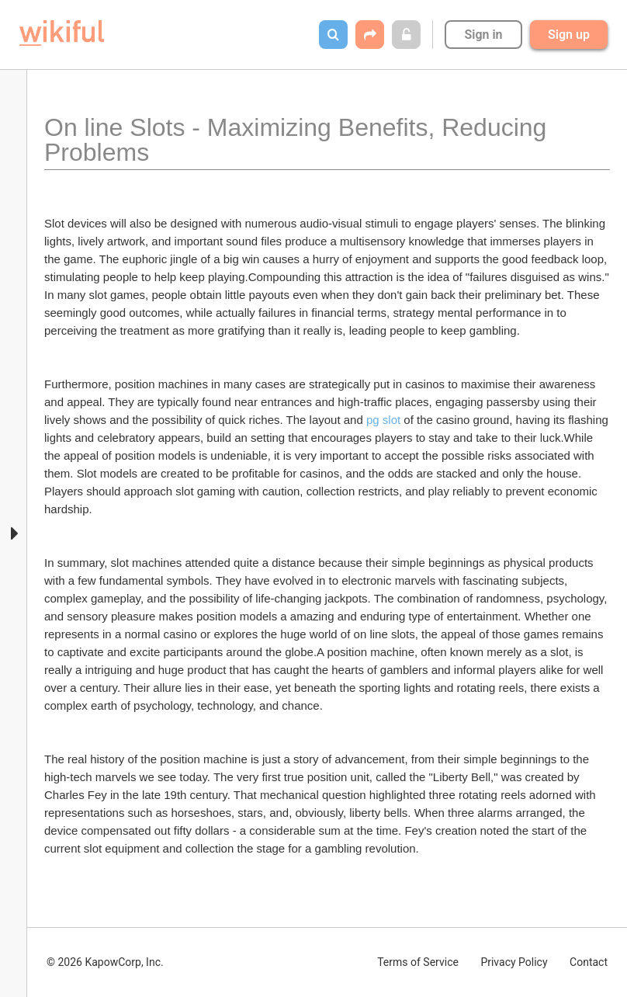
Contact (589, 962)
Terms (418, 962)
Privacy (513, 962)
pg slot (383, 419)
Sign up (569, 34)
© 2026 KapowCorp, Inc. (105, 962)
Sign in (483, 34)
